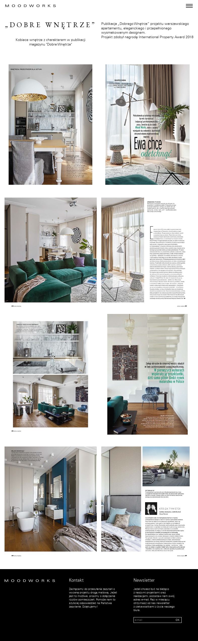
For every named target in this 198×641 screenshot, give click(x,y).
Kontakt (76, 580)
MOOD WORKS (30, 6)
